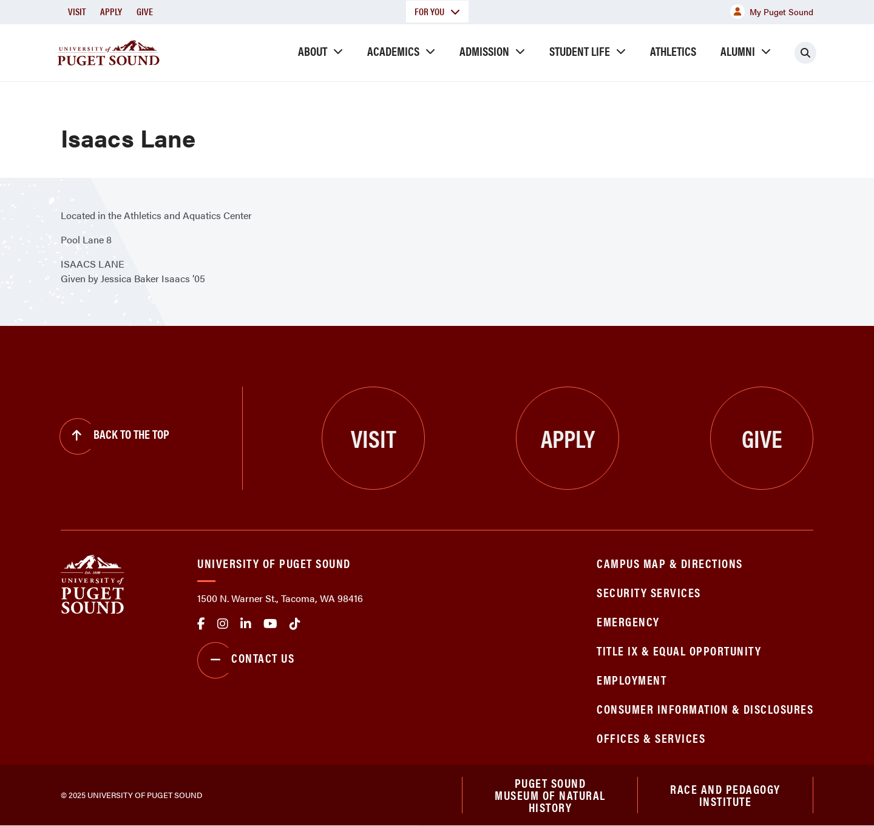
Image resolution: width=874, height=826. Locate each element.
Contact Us (245, 660)
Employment (631, 679)
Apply (111, 11)
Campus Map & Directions (670, 563)
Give (145, 11)
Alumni (737, 50)
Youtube (270, 624)
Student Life (579, 50)
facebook (201, 624)
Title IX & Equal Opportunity (679, 650)
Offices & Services (651, 737)
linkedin (245, 624)
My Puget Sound (771, 11)
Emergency (628, 621)
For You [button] (437, 11)
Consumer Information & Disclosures (705, 708)
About (312, 50)
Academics (393, 50)
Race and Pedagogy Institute (725, 795)
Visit (77, 11)
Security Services (649, 592)
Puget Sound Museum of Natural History (550, 795)
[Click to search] (805, 53)
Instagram (222, 624)
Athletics (673, 50)
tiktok (295, 624)
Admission (484, 50)
